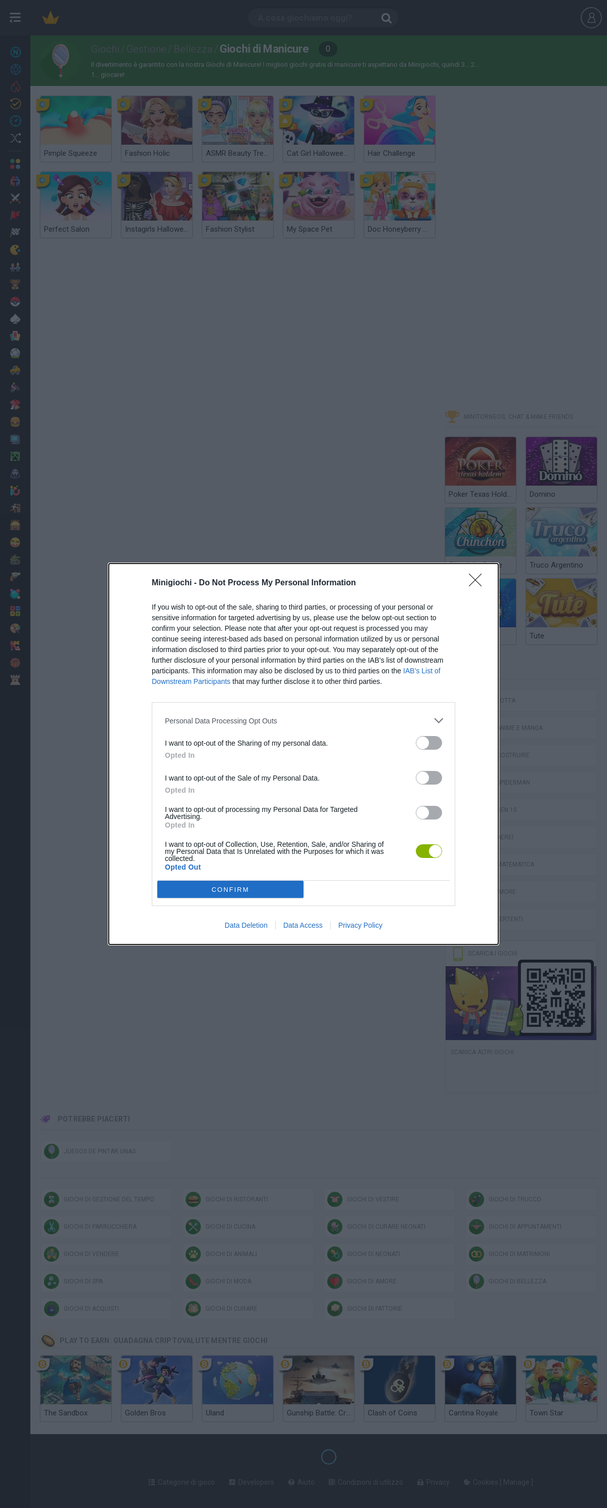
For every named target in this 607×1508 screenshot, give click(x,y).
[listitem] (303, 720)
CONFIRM (230, 889)
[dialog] (303, 754)
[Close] (478, 583)
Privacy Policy (360, 925)
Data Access (303, 925)
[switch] (429, 743)
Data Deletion (246, 925)
